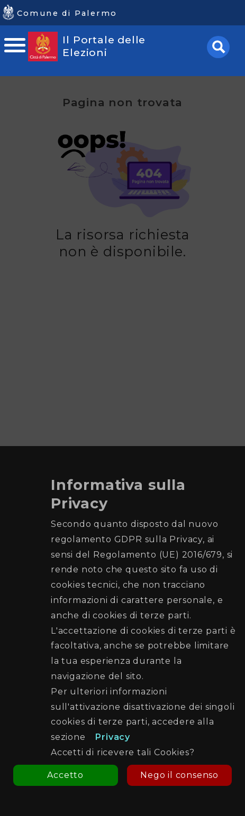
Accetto (65, 775)
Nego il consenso (179, 775)
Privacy (112, 737)
